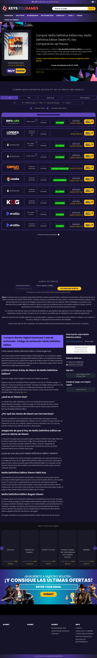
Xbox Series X (80, 97)
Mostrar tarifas (37, 108)
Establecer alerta (69, 288)
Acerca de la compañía (84, 631)
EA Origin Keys (32, 16)
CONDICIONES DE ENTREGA (84, 634)
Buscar (91, 8)
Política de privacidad (84, 637)
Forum (79, 16)
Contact (79, 628)
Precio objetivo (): (45, 285)
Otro (71, 16)
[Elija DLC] (74, 102)
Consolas (61, 16)
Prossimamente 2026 (58, 628)
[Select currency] (41, 102)
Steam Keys (8, 16)
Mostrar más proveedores (48, 235)
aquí (25, 392)
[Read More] (64, 72)
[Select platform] (18, 102)
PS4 (27, 97)
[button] (2, 548)
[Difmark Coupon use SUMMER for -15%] (48, 329)
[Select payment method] (31, 102)
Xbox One (50, 97)
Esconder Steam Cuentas (56, 108)
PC (9, 97)
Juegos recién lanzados (60, 631)
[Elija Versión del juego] (55, 102)
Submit (48, 594)
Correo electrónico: (23, 285)
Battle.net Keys (47, 16)
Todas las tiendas (11, 20)
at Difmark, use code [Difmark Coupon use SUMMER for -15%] (45, 2)
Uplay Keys (20, 16)
